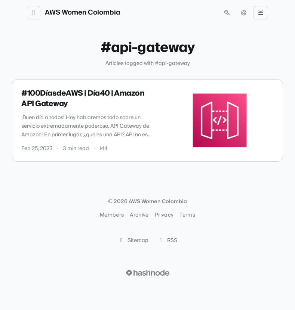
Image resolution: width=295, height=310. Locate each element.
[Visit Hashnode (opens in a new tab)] (148, 272)
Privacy (164, 215)
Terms (187, 215)
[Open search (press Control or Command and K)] (227, 12)
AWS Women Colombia (82, 12)
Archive (139, 215)
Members (112, 215)
